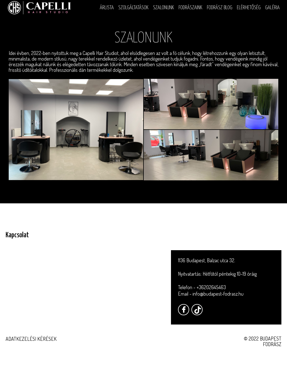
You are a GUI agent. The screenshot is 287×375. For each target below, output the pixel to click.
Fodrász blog (219, 7)
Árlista (107, 7)
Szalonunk (163, 7)
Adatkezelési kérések (31, 339)
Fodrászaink (190, 7)
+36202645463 (211, 287)
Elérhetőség (249, 7)
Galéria (272, 7)
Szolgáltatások (133, 7)
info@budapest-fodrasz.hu (218, 294)
